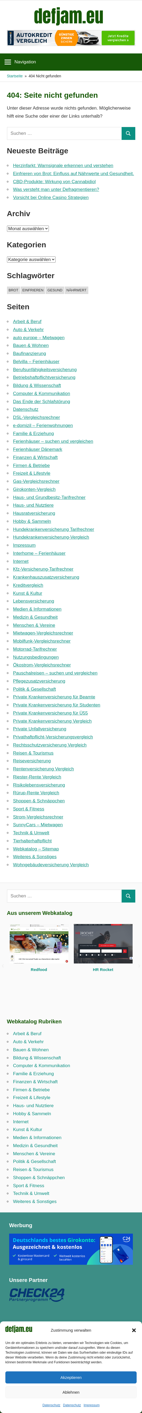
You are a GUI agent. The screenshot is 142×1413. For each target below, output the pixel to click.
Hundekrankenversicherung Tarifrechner (53, 529)
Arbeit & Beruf (27, 321)
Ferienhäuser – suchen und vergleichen (53, 441)
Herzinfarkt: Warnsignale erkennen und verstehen (63, 165)
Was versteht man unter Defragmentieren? (56, 189)
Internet (21, 561)
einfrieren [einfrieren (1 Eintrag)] (32, 290)
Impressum (92, 1405)
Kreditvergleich (28, 585)
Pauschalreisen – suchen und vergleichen (55, 673)
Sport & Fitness (28, 808)
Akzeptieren (71, 1377)
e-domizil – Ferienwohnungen (43, 425)
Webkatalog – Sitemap (36, 849)
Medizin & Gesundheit (35, 617)
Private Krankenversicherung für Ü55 (50, 713)
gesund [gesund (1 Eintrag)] (55, 290)
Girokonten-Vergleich (34, 489)
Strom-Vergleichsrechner (38, 817)
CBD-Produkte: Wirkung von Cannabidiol (54, 181)
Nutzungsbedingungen (36, 657)
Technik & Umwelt (31, 832)
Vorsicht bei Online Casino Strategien (51, 197)
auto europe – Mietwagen (39, 337)
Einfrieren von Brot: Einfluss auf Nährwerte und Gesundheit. (73, 173)
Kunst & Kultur (27, 593)
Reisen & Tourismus (33, 753)
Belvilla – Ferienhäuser (36, 361)
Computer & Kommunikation (41, 393)
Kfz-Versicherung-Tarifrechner (43, 569)
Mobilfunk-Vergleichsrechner (42, 641)
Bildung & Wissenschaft (37, 385)
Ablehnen (71, 1392)
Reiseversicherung (32, 760)
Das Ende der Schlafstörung (41, 401)
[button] (134, 1330)
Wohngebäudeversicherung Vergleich (51, 864)
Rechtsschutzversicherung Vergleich (50, 745)
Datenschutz (51, 1405)
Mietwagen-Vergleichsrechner (43, 633)
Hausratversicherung (34, 513)
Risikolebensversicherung (39, 785)
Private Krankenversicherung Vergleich (52, 721)
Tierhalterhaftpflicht (32, 840)
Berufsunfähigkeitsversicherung (45, 369)
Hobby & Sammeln (32, 521)
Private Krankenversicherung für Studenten (56, 705)
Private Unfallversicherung (39, 728)
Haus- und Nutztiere (33, 505)
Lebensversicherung (33, 601)
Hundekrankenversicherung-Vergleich (51, 537)
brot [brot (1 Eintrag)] (13, 290)
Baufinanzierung (29, 353)
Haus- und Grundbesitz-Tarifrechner (49, 497)
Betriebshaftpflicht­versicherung (44, 377)
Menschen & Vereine (34, 625)
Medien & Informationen (37, 609)
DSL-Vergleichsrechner (36, 417)
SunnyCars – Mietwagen (38, 824)
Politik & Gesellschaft (34, 689)
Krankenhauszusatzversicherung (46, 577)
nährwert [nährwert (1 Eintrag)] (76, 290)
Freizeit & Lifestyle (31, 473)
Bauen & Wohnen (31, 345)
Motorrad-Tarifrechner (35, 649)
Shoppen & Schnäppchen (39, 800)
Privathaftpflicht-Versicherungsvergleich (53, 737)
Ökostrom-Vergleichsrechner (42, 665)
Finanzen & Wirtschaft (35, 457)
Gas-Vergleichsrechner (36, 481)
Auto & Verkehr (28, 329)
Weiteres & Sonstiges (35, 856)
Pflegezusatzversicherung (39, 681)
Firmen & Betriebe (31, 465)
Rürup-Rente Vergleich (36, 792)
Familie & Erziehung (33, 433)
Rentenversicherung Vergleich (43, 768)
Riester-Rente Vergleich (37, 777)
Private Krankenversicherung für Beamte (54, 697)
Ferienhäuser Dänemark (37, 449)
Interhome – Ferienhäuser (39, 553)
